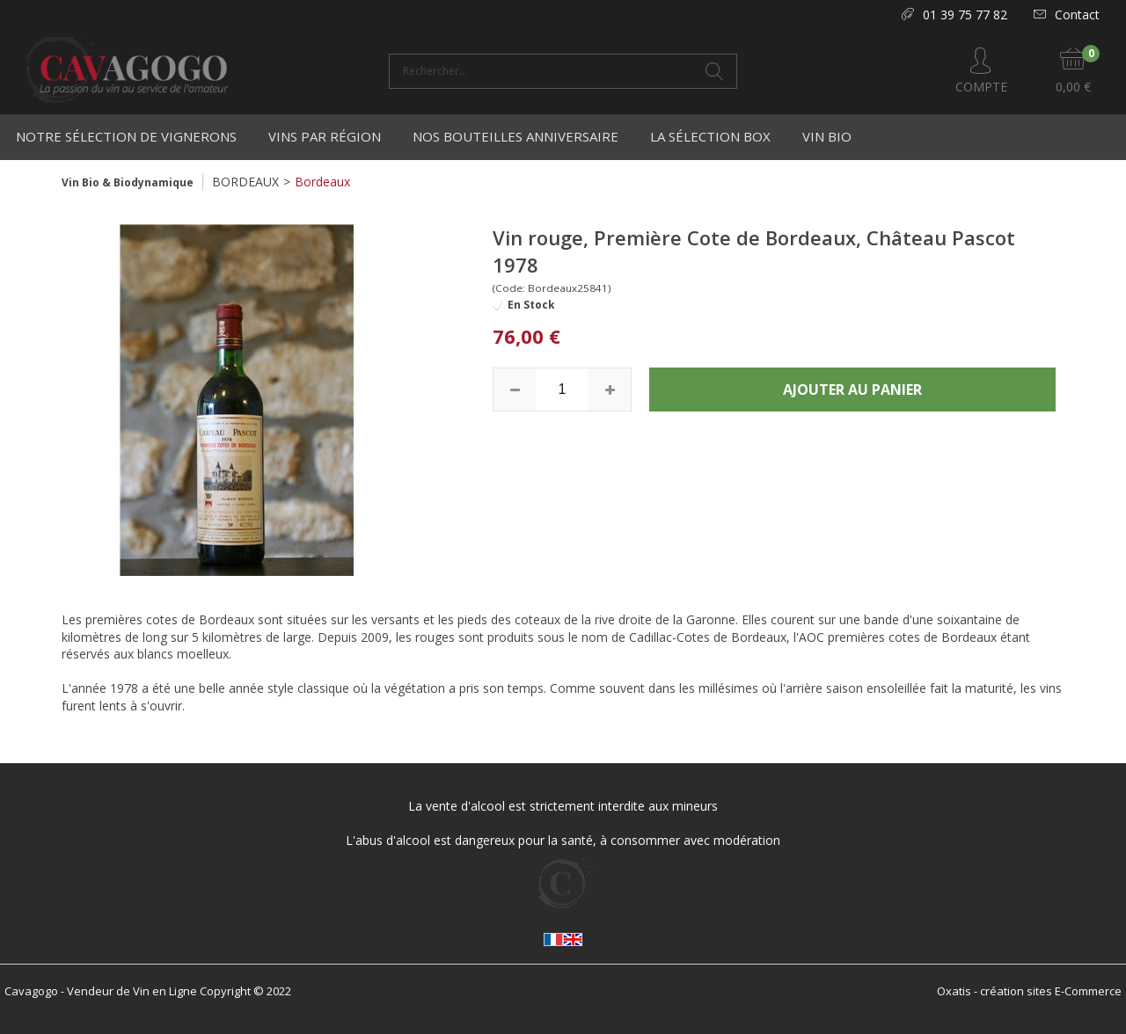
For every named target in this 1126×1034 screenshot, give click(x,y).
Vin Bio (827, 136)
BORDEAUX (245, 181)
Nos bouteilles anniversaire (515, 136)
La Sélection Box (710, 136)
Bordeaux (322, 181)
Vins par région (324, 136)
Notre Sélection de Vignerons (126, 136)
